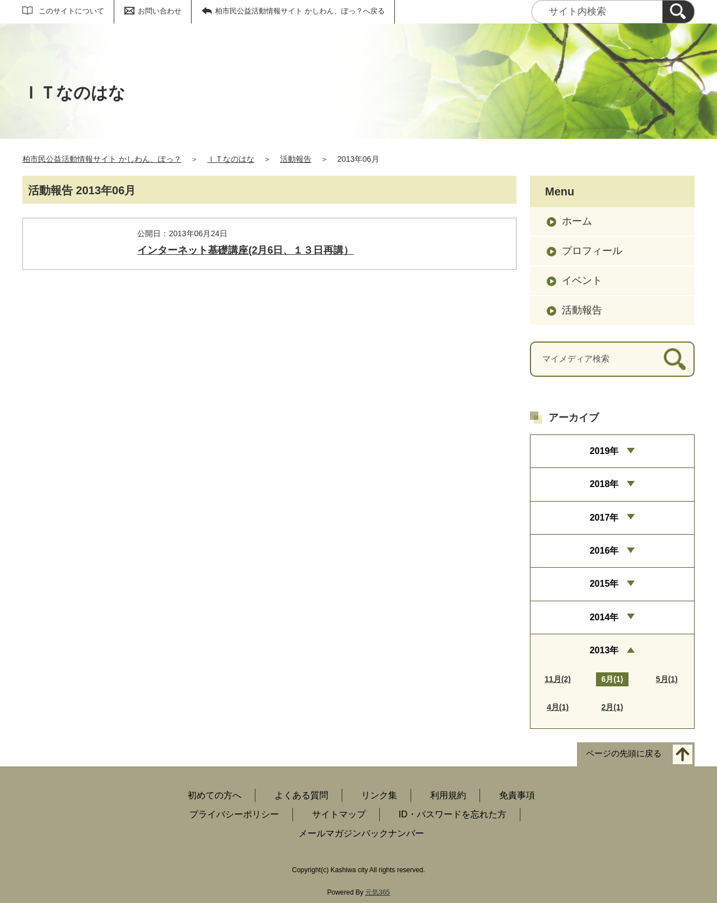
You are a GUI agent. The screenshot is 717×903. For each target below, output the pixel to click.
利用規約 (448, 795)
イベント (582, 280)
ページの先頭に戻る (624, 754)
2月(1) (612, 707)
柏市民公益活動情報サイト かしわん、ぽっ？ (101, 159)
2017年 (604, 517)
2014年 (604, 617)
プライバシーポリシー (234, 814)
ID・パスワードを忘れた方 (452, 814)
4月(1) (558, 707)
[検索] (678, 12)
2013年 (604, 650)
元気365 (377, 892)
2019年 (604, 451)
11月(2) (557, 679)
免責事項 (517, 795)
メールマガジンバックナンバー (361, 833)
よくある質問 (301, 795)
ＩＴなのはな (230, 159)
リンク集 (379, 795)
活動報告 (295, 159)
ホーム (577, 221)
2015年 (604, 583)
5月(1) (667, 679)
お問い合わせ (159, 11)
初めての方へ (214, 795)
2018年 (604, 484)
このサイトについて (71, 11)
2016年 (604, 550)
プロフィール (592, 250)
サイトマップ (339, 814)
